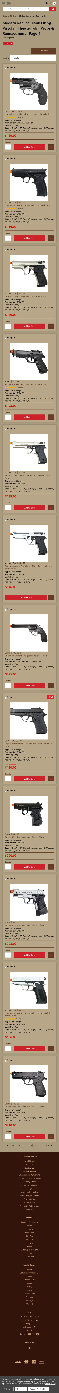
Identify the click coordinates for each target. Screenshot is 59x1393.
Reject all (21, 1389)
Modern (29, 1229)
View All (29, 1304)
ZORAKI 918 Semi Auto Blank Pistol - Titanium (25, 384)
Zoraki (29, 1290)
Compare (44, 50)
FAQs (29, 1188)
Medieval (29, 1243)
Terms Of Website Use (29, 1206)
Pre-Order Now (26, 597)
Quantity (8, 142)
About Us (29, 1164)
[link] (29, 1372)
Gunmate (29, 1297)
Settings (8, 1389)
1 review (19, 117)
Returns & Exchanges (29, 1185)
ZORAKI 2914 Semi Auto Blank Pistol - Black (24, 837)
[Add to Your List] (51, 147)
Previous (11, 1145)
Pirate (29, 1246)
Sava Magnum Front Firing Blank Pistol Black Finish (28, 205)
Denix (29, 1269)
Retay (29, 1286)
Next (49, 1145)
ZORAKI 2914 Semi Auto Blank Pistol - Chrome (25, 925)
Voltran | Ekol (29, 1280)
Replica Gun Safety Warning (29, 1178)
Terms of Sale (29, 1202)
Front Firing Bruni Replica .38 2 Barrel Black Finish (27, 114)
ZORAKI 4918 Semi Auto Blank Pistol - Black (24, 1107)
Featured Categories (29, 1222)
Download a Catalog (29, 1192)
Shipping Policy (30, 1182)
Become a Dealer (29, 1171)
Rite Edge (29, 1300)
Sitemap (29, 1209)
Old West (29, 1225)
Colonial (29, 1239)
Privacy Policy (29, 1199)
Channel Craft (29, 1293)
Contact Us (29, 1168)
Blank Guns (29, 1232)
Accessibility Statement (29, 1195)
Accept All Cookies (38, 1389)
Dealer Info (29, 1257)
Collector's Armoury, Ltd (29, 1273)
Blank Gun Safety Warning (29, 1175)
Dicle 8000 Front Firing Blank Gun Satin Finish (25, 296)
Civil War (29, 1236)
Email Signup (29, 1161)
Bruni (29, 1276)
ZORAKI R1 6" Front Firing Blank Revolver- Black (26, 656)
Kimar (29, 1283)
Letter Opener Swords (29, 1250)
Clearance (30, 1253)
